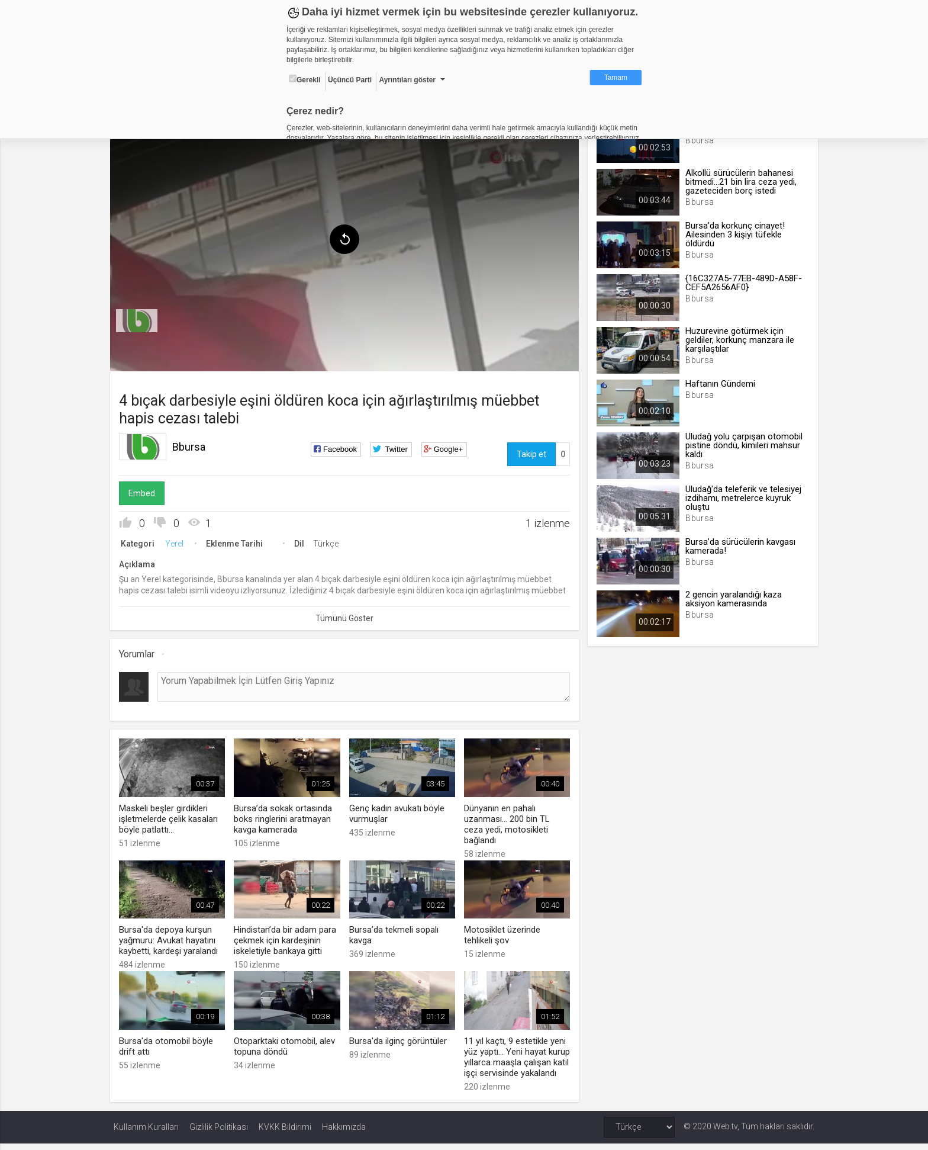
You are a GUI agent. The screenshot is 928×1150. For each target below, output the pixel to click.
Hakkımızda (344, 1133)
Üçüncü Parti (350, 80)
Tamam (615, 77)
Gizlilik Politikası (218, 1133)
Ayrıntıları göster (407, 80)
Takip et (530, 452)
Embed (145, 491)
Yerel (178, 541)
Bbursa (192, 444)
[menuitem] (140, 318)
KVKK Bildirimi (285, 1133)
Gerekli (305, 79)
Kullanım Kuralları (146, 1133)
